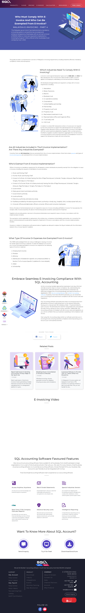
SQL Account (13, 575)
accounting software (32, 463)
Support (12, 573)
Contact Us (47, 577)
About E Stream (49, 575)
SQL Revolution (31, 585)
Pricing (31, 5)
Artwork (46, 583)
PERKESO (4, 309)
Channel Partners (49, 581)
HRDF (4, 317)
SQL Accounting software (59, 293)
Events (28, 581)
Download (29, 575)
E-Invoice (40, 5)
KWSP (4, 293)
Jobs (45, 579)
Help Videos (13, 579)
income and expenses (16, 155)
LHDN (4, 301)
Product (30, 573)
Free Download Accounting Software (32, 473)
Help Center (13, 577)
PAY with (69, 598)
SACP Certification (14, 591)
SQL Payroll (12, 581)
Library (11, 590)
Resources (63, 5)
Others (4, 324)
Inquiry (28, 577)
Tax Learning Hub (14, 587)
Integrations (30, 579)
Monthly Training (31, 583)
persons (73, 153)
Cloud (23, 5)
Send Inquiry (70, 592)
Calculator (50, 5)
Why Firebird (48, 585)
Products (14, 5)
